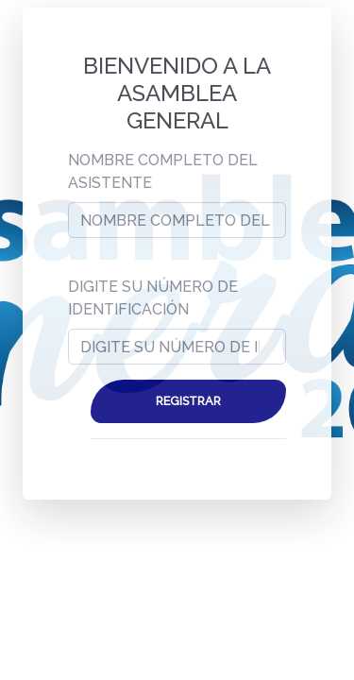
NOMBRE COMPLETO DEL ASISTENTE (163, 171)
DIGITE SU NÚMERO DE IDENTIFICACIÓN (153, 298)
